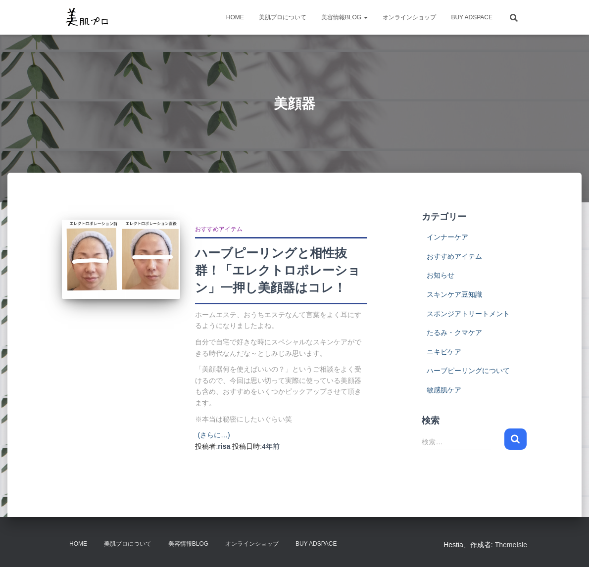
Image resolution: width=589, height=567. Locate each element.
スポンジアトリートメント (468, 314)
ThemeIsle (511, 545)
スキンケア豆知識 (454, 294)
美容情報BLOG (344, 17)
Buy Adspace (471, 17)
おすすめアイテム (219, 229)
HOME (235, 17)
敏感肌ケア (444, 390)
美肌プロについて (282, 17)
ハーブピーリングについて (468, 371)
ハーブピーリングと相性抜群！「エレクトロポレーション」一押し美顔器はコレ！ (277, 270)
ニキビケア (444, 352)
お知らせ (440, 275)
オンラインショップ (409, 17)
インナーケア (447, 237)
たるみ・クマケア (454, 332)
